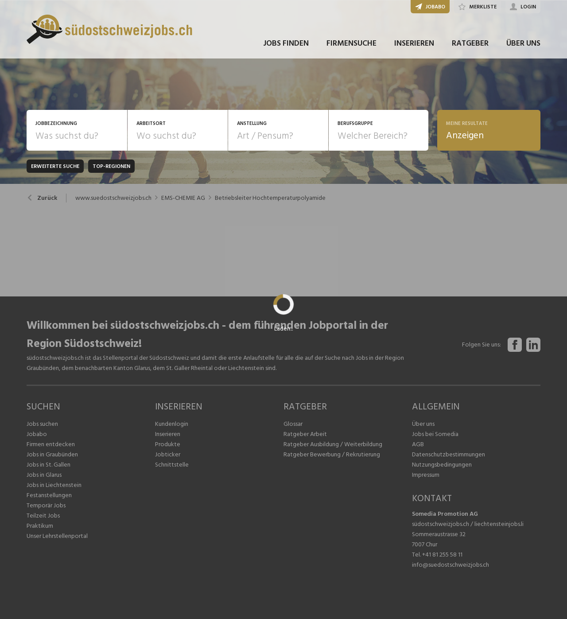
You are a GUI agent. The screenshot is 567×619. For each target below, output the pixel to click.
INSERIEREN (414, 43)
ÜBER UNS (523, 43)
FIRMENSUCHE (351, 43)
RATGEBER (470, 43)
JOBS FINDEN (286, 43)
